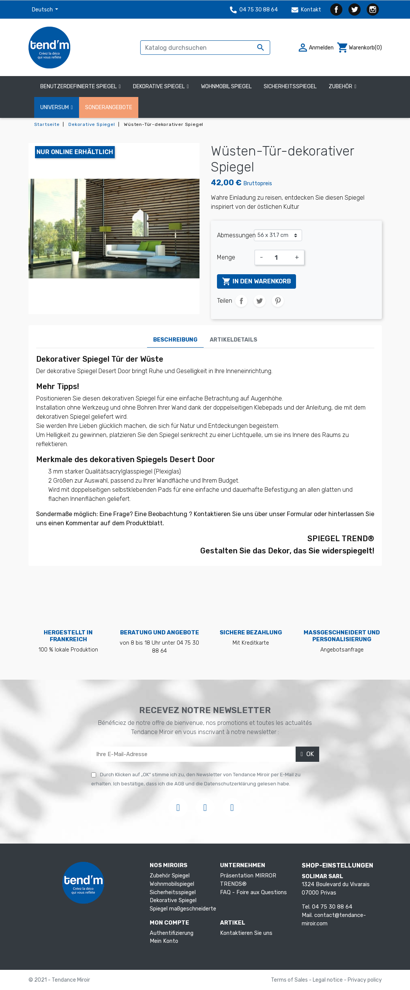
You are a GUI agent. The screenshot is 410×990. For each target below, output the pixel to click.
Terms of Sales (290, 980)
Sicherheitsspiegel (173, 892)
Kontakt (306, 9)
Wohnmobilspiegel (172, 884)
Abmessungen (235, 235)
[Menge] (279, 257)
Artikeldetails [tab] (233, 340)
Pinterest (278, 301)
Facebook (336, 9)
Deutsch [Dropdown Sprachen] (43, 9)
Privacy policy (365, 980)
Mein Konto (164, 941)
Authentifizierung (171, 933)
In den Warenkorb (256, 281)
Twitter (354, 9)
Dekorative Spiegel (173, 900)
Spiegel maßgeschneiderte (183, 909)
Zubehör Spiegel (170, 875)
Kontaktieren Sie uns (246, 933)
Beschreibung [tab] (175, 340)
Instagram (373, 9)
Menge (226, 257)
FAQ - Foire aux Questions (253, 892)
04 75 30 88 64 (254, 9)
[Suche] (205, 47)
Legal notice (328, 980)
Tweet (259, 301)
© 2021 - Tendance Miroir (59, 980)
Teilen (241, 301)
